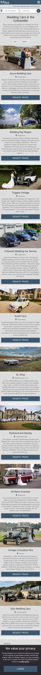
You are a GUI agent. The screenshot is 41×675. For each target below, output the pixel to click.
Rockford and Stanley (20, 433)
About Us (7, 644)
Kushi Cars (20, 316)
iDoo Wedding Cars (20, 608)
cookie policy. (24, 662)
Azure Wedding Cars (20, 73)
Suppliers (17, 6)
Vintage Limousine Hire (20, 550)
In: (19, 11)
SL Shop (20, 374)
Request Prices (21, 97)
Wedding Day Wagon (20, 132)
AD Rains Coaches (20, 491)
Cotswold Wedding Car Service (20, 251)
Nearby (24, 41)
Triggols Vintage (20, 192)
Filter (15, 41)
